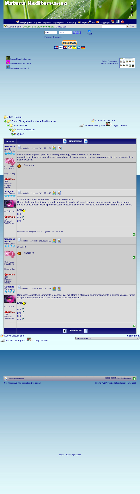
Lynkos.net (76, 455)
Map (74, 23)
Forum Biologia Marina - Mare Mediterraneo (34, 121)
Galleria (69, 23)
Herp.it (68, 455)
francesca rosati (9, 147)
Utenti (62, 23)
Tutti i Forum (15, 117)
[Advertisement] (70, 87)
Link (20, 214)
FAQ (102, 23)
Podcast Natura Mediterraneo (20, 59)
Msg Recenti (47, 23)
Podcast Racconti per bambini (20, 64)
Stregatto (9, 191)
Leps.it (61, 455)
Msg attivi (37, 23)
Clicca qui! (61, 26)
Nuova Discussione (105, 120)
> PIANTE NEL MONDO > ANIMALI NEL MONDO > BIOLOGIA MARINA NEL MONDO (107, 338)
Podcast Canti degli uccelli (19, 68)
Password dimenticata (53, 37)
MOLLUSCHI (20, 125)
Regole (107, 23)
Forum (21, 23)
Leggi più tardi (120, 125)
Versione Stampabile (94, 125)
